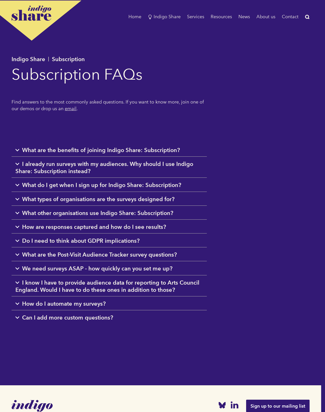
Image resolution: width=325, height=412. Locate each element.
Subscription (68, 59)
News (244, 17)
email (71, 108)
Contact (290, 17)
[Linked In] (234, 405)
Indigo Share (164, 17)
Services (195, 17)
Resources (221, 17)
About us (265, 17)
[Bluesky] (222, 406)
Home (134, 17)
